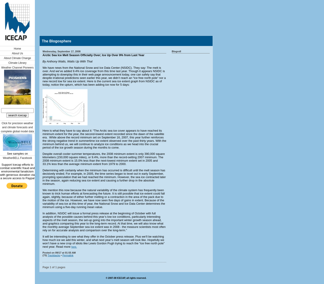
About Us (17, 53)
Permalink (67, 255)
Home (17, 48)
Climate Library (17, 62)
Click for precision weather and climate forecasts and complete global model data (17, 127)
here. (74, 246)
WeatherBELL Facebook (17, 158)
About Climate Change (17, 58)
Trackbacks (54, 255)
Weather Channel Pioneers (17, 67)
